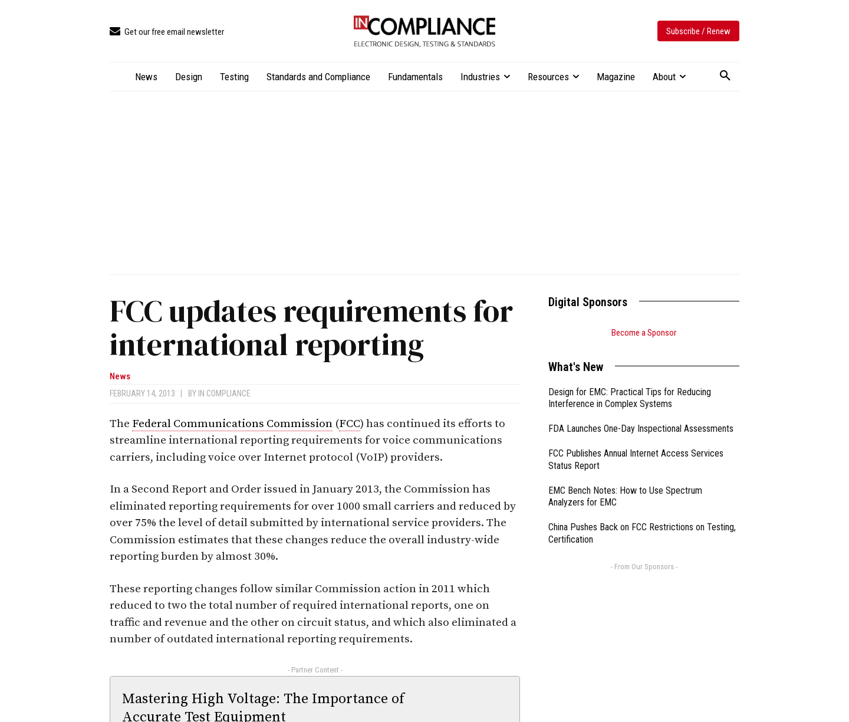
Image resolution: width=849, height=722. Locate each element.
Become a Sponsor (643, 332)
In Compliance (224, 393)
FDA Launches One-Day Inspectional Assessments (640, 428)
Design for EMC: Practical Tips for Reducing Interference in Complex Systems (629, 398)
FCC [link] (349, 424)
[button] (725, 76)
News (120, 376)
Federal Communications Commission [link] (232, 424)
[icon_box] (167, 32)
